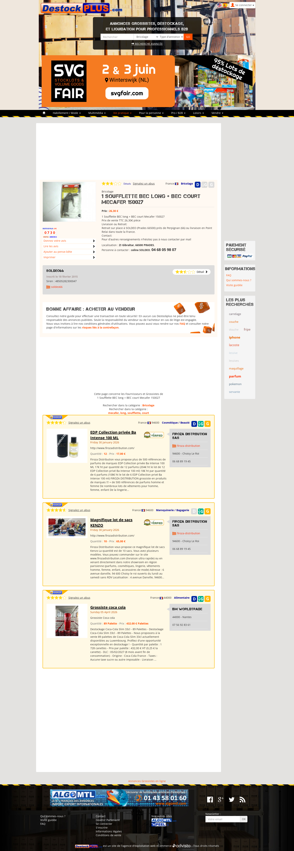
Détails (127, 183)
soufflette (134, 413)
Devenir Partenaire (108, 820)
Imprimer (49, 257)
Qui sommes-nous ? (238, 280)
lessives (234, 360)
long (123, 413)
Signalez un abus (144, 183)
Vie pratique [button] (122, 113)
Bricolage (187, 183)
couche (233, 322)
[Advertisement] (128, 153)
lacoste (234, 345)
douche (234, 329)
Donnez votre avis (55, 240)
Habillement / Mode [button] (67, 113)
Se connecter (104, 824)
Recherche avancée (147, 44)
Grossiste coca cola (108, 607)
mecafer (113, 413)
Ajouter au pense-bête (58, 251)
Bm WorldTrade (187, 609)
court (145, 413)
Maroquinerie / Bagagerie (172, 510)
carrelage (235, 314)
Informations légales (109, 831)
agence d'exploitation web (139, 846)
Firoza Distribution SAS (189, 436)
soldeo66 (55, 271)
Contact (100, 816)
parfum (235, 376)
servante (234, 392)
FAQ (182, 323)
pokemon (235, 384)
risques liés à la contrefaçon (100, 327)
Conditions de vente (108, 835)
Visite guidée (234, 285)
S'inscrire (102, 827)
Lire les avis (51, 246)
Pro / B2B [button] (178, 113)
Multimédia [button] (97, 113)
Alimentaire (181, 597)
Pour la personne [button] (151, 113)
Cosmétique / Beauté (175, 422)
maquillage (236, 368)
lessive (233, 353)
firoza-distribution (188, 446)
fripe (247, 329)
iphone (234, 337)
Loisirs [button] (198, 113)
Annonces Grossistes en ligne (147, 781)
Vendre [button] (217, 113)
